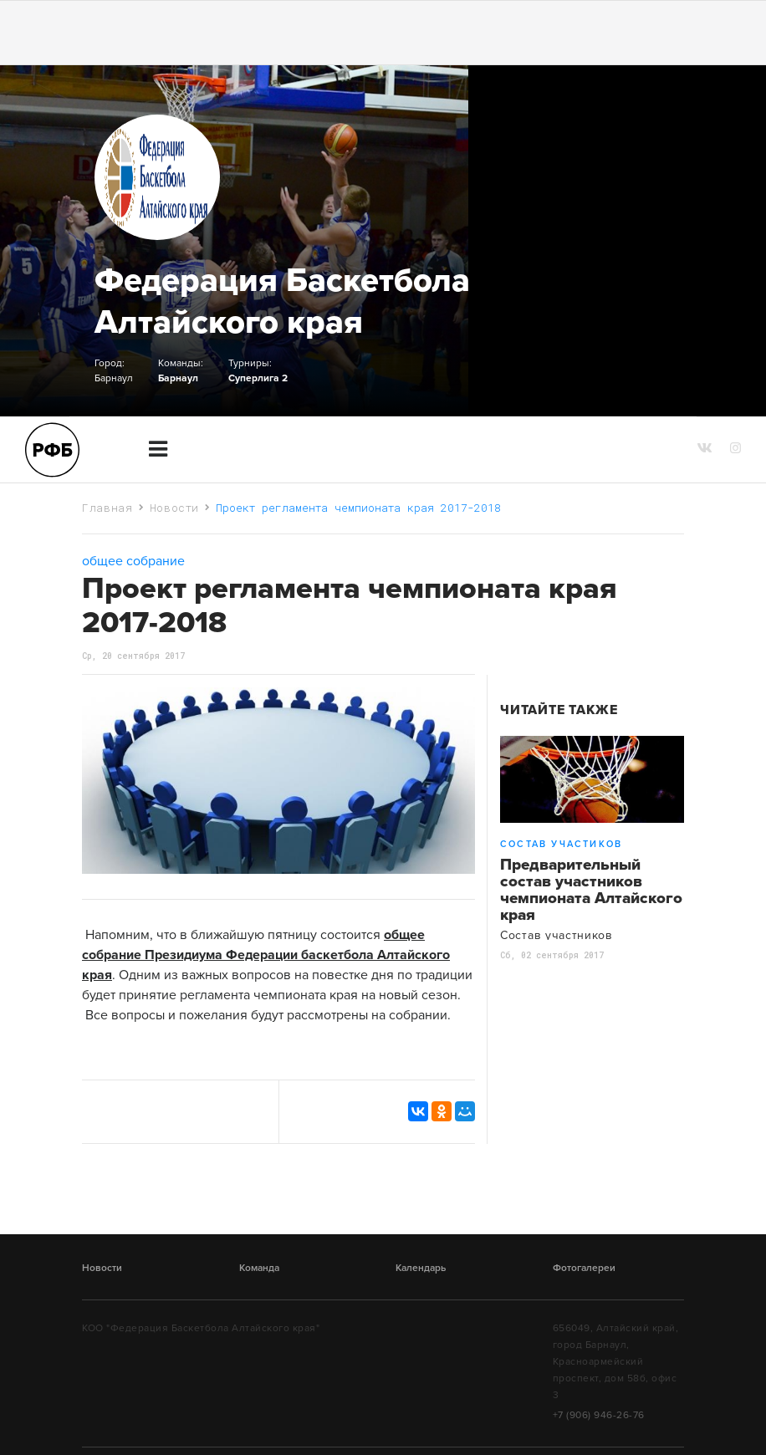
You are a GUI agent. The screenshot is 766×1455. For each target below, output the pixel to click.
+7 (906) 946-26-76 (599, 1415)
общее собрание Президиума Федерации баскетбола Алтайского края (266, 955)
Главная (107, 507)
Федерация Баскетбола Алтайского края (282, 301)
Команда (259, 1268)
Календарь (421, 1268)
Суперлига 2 (258, 378)
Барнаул (178, 378)
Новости (175, 507)
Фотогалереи (584, 1268)
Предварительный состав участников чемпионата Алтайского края (591, 889)
